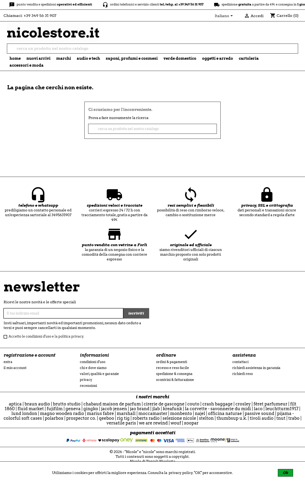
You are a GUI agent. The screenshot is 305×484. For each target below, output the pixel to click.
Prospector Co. (81, 418)
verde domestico (179, 58)
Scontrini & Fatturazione (175, 380)
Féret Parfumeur (270, 403)
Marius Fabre (100, 413)
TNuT (280, 418)
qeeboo (106, 418)
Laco (258, 408)
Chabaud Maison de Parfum (112, 403)
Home (15, 58)
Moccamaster (152, 413)
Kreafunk (172, 408)
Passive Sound (259, 413)
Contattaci (240, 362)
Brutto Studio (67, 403)
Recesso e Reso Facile (172, 368)
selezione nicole (179, 418)
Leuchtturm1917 (281, 408)
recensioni (88, 386)
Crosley (243, 403)
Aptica (15, 403)
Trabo (294, 418)
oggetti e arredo (217, 58)
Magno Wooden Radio (62, 413)
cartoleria (249, 58)
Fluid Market (31, 408)
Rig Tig (123, 418)
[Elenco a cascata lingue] (224, 16)
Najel (200, 413)
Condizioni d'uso (92, 362)
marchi (63, 58)
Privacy (86, 380)
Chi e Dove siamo (93, 368)
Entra (8, 362)
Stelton (206, 418)
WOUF (176, 422)
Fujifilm (55, 408)
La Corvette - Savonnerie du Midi (218, 408)
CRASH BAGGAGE (217, 403)
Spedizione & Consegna (174, 374)
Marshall (126, 413)
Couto (193, 403)
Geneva (73, 408)
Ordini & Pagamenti (171, 362)
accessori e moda (27, 65)
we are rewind (153, 422)
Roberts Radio (146, 418)
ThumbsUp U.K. (232, 418)
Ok (285, 472)
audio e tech (88, 58)
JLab (156, 408)
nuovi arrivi (38, 58)
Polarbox (54, 418)
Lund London (24, 413)
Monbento (181, 413)
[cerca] (152, 48)
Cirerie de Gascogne (164, 403)
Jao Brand (139, 408)
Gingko (90, 408)
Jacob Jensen (114, 408)
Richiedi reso (242, 374)
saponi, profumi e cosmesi (132, 58)
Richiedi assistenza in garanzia (256, 368)
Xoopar (191, 422)
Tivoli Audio (262, 418)
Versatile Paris (121, 422)
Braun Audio (37, 403)
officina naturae (225, 413)
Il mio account (15, 368)
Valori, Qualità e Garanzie (99, 374)
